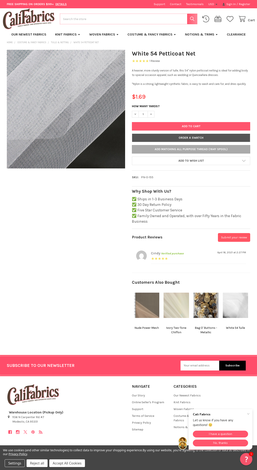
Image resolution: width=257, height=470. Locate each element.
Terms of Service (143, 420)
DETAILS (61, 4)
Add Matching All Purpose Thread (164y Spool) (191, 153)
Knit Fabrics (67, 38)
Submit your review (234, 241)
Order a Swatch (191, 141)
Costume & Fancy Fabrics (151, 38)
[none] (66, 112)
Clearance (236, 38)
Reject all (37, 463)
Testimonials (195, 4)
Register (244, 4)
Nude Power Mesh (146, 331)
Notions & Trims (201, 38)
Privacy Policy (141, 426)
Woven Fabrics (104, 38)
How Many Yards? (146, 110)
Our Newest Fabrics (28, 38)
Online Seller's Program (148, 406)
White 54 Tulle (235, 331)
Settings (14, 463)
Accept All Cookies (67, 463)
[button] (191, 164)
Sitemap (137, 433)
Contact (175, 4)
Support (159, 4)
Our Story (138, 399)
